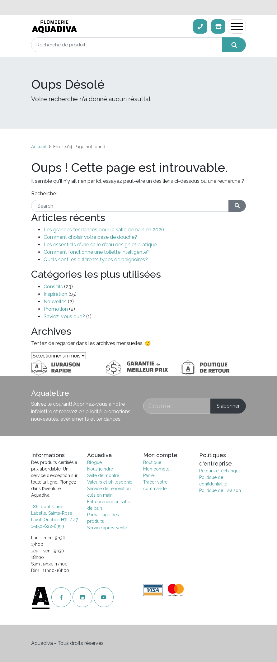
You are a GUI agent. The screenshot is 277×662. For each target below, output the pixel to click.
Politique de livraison (220, 490)
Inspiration (55, 294)
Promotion (56, 309)
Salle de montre (103, 475)
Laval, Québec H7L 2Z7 (54, 519)
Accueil (38, 146)
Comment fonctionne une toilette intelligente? (97, 252)
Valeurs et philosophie (109, 482)
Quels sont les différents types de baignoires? (96, 259)
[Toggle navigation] (237, 26)
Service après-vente (107, 527)
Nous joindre (100, 468)
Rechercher (44, 193)
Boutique (152, 462)
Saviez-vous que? (64, 316)
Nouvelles (55, 302)
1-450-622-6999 (47, 526)
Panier (149, 475)
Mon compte (156, 468)
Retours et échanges (220, 470)
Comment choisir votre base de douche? (90, 237)
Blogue (94, 462)
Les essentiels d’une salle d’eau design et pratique (100, 245)
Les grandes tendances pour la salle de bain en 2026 (104, 230)
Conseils (53, 287)
